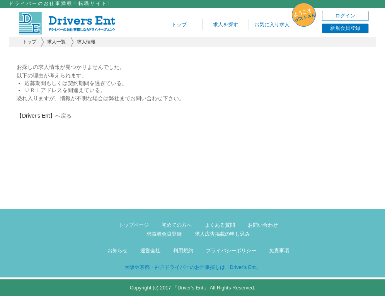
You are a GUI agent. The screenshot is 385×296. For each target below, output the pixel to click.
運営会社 (150, 250)
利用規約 (183, 250)
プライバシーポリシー (231, 250)
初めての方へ (177, 225)
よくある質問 (220, 225)
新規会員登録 (345, 28)
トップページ (134, 225)
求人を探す (225, 24)
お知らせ (117, 250)
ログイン (345, 16)
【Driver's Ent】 (36, 116)
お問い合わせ (263, 225)
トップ (179, 24)
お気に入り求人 (272, 24)
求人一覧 (56, 41)
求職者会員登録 (164, 234)
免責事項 (279, 250)
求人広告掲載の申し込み (222, 234)
